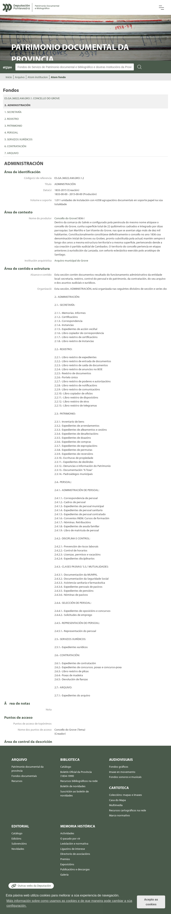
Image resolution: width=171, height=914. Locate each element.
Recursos (16, 781)
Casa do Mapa (117, 800)
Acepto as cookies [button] (151, 902)
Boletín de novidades (73, 786)
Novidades (17, 849)
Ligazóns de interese (72, 849)
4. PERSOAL (11, 132)
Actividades (67, 833)
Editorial (20, 826)
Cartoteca (119, 787)
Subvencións (19, 843)
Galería (64, 874)
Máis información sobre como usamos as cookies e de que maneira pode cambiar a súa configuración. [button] (69, 903)
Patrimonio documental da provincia (27, 768)
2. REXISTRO (11, 119)
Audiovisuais (121, 759)
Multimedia (116, 805)
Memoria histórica (77, 826)
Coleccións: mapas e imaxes (125, 795)
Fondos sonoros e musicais (125, 777)
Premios (65, 859)
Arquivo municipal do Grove (71, 260)
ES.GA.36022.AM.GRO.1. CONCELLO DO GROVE (32, 98)
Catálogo (65, 766)
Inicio (9, 77)
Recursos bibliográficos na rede (79, 781)
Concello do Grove (65, 218)
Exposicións (67, 864)
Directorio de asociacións (75, 854)
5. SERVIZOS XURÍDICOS (18, 139)
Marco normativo (119, 815)
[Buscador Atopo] (74, 66)
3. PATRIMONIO (13, 125)
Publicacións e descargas (75, 869)
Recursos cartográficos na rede (127, 810)
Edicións (16, 838)
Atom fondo (58, 77)
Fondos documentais (24, 776)
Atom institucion (38, 77)
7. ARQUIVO (11, 153)
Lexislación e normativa (74, 843)
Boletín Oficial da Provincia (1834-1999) (76, 774)
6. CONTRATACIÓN (15, 146)
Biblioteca (70, 759)
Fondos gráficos (118, 766)
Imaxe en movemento (122, 772)
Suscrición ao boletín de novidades (74, 793)
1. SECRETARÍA (13, 112)
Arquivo (20, 77)
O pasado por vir (70, 838)
